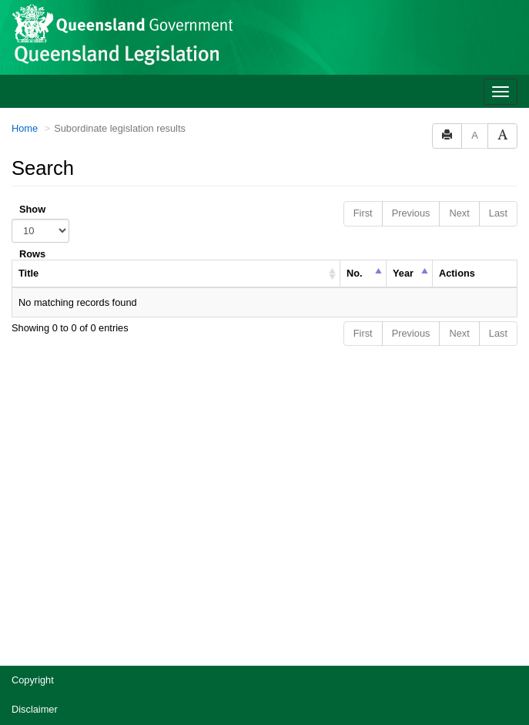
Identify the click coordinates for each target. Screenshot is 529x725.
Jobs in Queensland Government (84, 627)
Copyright (33, 509)
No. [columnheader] (355, 103)
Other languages (47, 656)
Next (459, 43)
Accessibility (38, 597)
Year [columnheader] (403, 103)
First (363, 43)
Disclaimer (35, 539)
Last (498, 43)
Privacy (28, 568)
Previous (411, 43)
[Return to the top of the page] (508, 652)
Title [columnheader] (28, 103)
